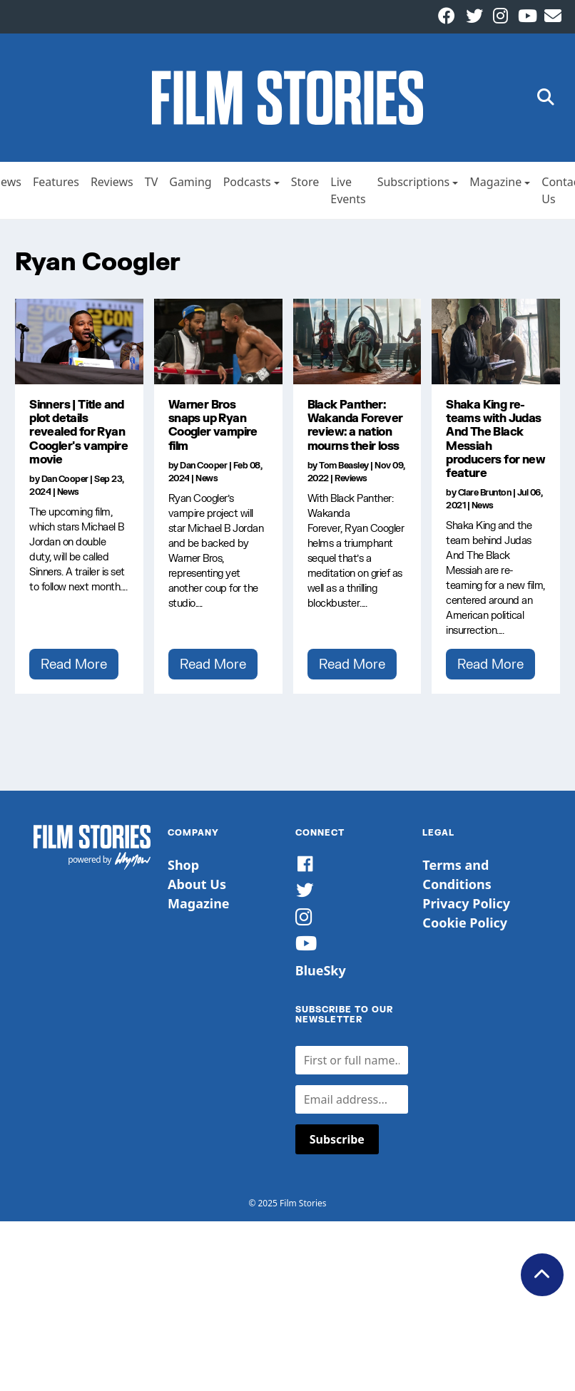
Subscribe (337, 1139)
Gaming (190, 182)
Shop (183, 864)
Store (305, 182)
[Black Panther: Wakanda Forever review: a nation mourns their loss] (357, 341)
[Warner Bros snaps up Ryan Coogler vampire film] (218, 341)
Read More (74, 664)
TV (151, 182)
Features (56, 182)
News (68, 491)
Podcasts (247, 182)
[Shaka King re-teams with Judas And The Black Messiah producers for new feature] (496, 341)
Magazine (495, 182)
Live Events (347, 190)
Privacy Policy (466, 903)
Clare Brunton (485, 492)
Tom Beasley (344, 465)
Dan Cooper (64, 478)
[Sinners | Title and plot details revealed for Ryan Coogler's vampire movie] (79, 341)
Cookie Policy (464, 922)
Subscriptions (413, 182)
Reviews (112, 182)
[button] (546, 98)
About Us (197, 884)
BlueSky (320, 970)
